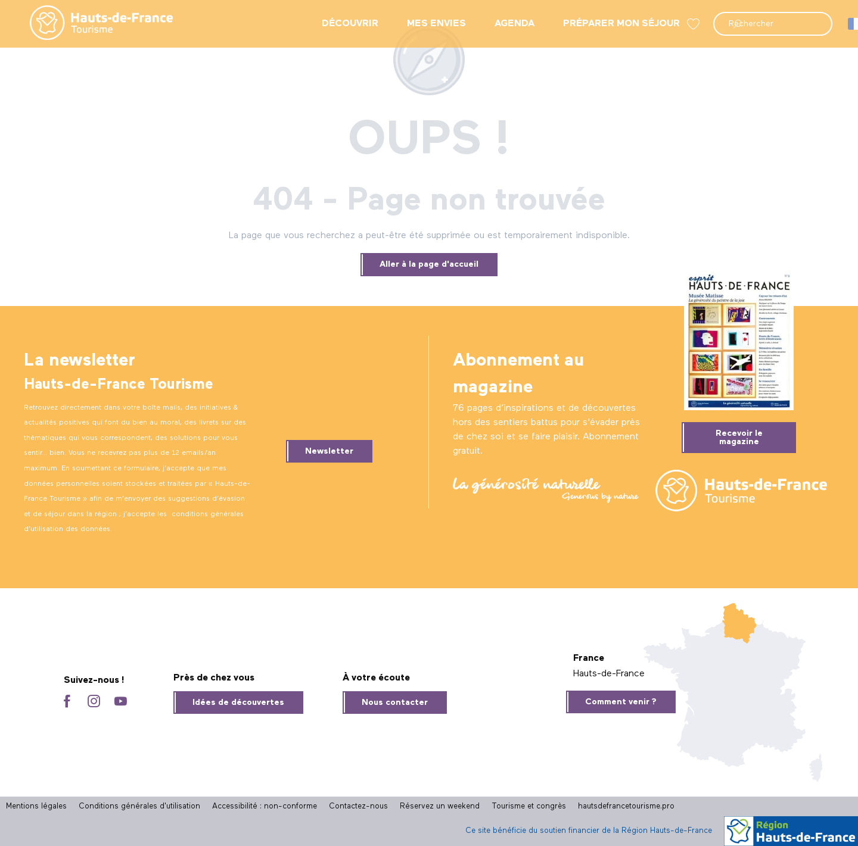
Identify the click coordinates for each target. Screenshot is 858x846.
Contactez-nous (358, 806)
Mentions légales (36, 806)
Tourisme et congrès (529, 806)
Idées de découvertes (238, 702)
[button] (772, 24)
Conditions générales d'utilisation (139, 806)
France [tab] (588, 658)
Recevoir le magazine (739, 437)
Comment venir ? (621, 702)
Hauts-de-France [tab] (609, 674)
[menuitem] (92, 23)
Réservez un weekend (440, 806)
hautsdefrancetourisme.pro (626, 806)
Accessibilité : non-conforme (264, 806)
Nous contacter (395, 702)
